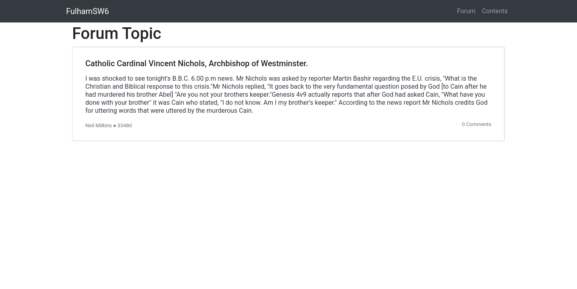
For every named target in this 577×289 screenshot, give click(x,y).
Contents (495, 11)
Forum (466, 11)
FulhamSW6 (87, 11)
